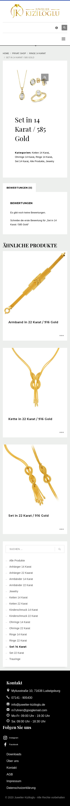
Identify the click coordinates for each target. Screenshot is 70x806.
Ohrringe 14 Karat (24, 157)
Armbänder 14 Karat (21, 578)
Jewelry (50, 161)
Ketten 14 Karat (40, 152)
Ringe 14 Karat (37, 53)
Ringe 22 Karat (18, 640)
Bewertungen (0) (19, 187)
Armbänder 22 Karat (21, 585)
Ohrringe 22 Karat (19, 628)
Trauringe (14, 659)
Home (6, 53)
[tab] (19, 187)
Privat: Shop (19, 53)
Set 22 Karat (16, 652)
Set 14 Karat (21, 161)
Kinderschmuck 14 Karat (23, 609)
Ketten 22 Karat (18, 603)
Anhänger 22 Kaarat (21, 572)
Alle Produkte (37, 161)
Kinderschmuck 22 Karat (23, 615)
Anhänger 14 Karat (20, 566)
